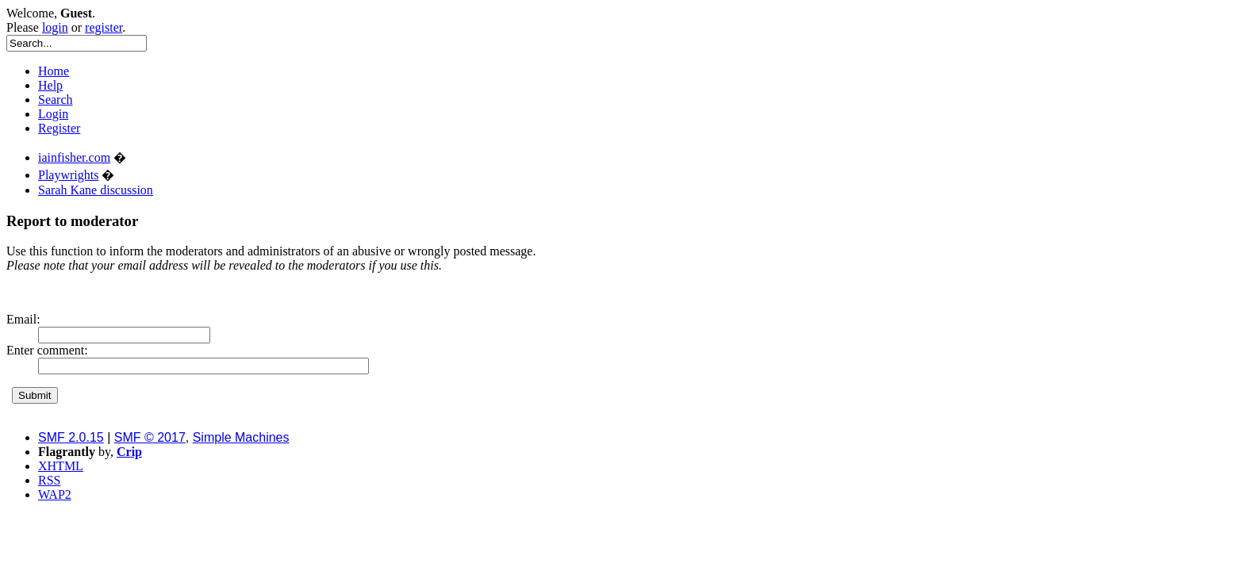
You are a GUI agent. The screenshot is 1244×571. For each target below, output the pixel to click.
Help (50, 85)
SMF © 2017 (150, 437)
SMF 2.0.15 (71, 437)
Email (21, 319)
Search (55, 99)
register (103, 27)
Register (59, 128)
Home (53, 71)
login (55, 27)
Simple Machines (241, 437)
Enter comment (45, 350)
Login (53, 114)
